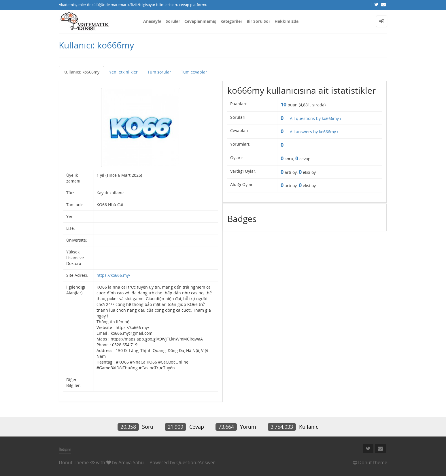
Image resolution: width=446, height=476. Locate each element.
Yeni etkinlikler (123, 72)
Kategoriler (231, 21)
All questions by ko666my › (315, 118)
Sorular (173, 21)
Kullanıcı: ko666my (81, 72)
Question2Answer (195, 462)
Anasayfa (152, 21)
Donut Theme (74, 462)
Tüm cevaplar (194, 72)
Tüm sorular (159, 72)
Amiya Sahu (131, 462)
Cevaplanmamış (200, 21)
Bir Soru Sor (258, 21)
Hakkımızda (286, 21)
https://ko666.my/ (113, 275)
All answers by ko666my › (314, 131)
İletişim (65, 449)
